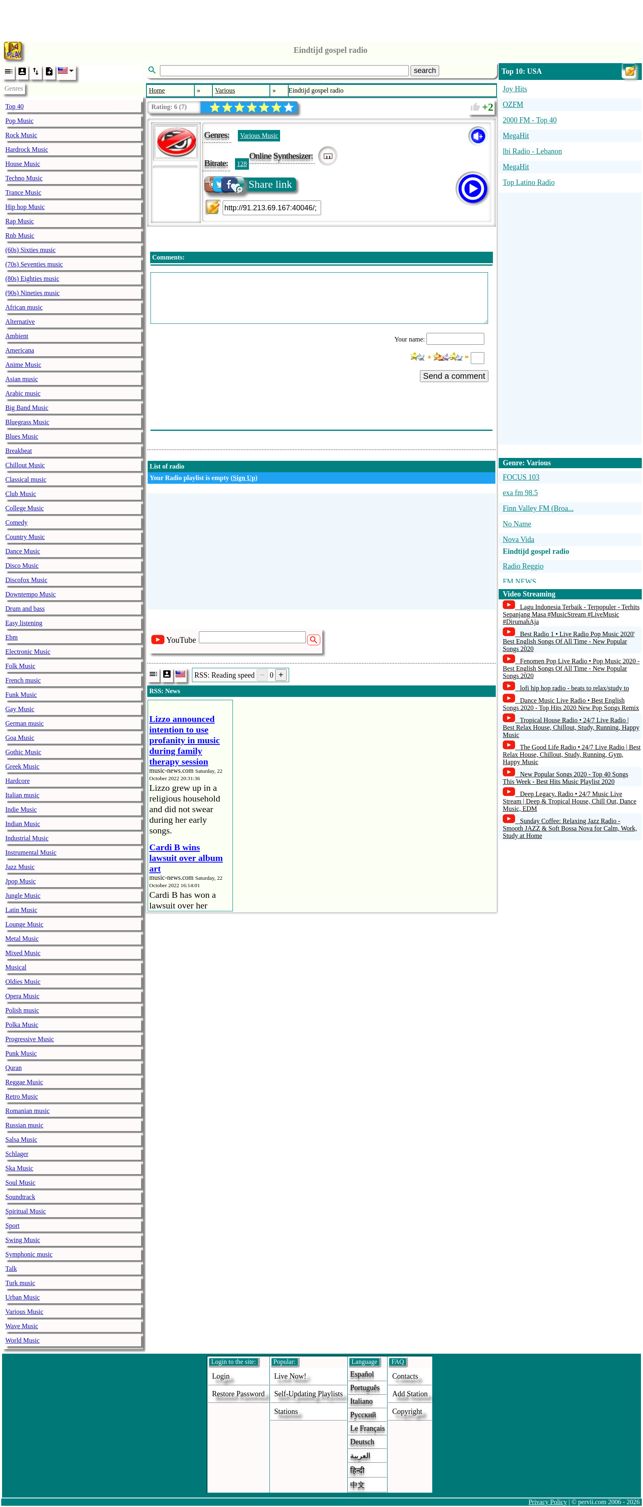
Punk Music (21, 1053)
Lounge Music (24, 924)
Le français (367, 1428)
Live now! (290, 1376)
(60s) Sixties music (30, 249)
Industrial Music (26, 838)
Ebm (11, 637)
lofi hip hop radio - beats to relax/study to (574, 688)
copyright (407, 1411)
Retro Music (21, 1096)
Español (362, 1374)
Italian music (22, 795)
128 (242, 163)
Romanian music (27, 1110)
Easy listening (23, 622)
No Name (517, 524)
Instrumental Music (31, 852)
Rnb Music (19, 235)
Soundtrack (20, 1196)
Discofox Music (26, 579)
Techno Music (24, 178)
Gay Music (19, 709)
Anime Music (23, 364)
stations (286, 1411)
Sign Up (244, 477)
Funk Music (21, 694)
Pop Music (19, 120)
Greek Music (22, 766)
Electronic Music (27, 651)
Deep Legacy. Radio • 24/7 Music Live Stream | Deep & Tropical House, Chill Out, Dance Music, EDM (569, 801)
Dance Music (22, 551)
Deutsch (362, 1442)
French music (23, 680)
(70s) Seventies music (34, 264)
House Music (22, 163)
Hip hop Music (25, 206)
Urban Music (22, 1297)
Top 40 (14, 106)
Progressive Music (29, 1039)
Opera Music (22, 996)
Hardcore (17, 780)
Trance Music (23, 192)
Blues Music (21, 436)
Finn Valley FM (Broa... (538, 508)
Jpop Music (20, 881)
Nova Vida (518, 539)
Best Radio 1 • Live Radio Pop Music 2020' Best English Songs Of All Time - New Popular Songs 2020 (569, 641)
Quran (13, 1067)
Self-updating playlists (308, 1394)
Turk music (20, 1282)
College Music (24, 508)
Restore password (238, 1394)
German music (24, 723)
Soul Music (20, 1182)
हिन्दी (357, 1470)
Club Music (20, 493)
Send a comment (454, 375)
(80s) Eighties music (32, 278)
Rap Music (19, 221)
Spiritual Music (25, 1211)
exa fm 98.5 (520, 493)
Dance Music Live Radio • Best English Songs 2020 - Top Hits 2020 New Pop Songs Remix (571, 704)
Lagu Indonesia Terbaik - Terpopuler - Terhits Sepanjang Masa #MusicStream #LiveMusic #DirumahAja (571, 614)
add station (410, 1394)
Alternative (20, 321)
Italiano (361, 1401)
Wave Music (21, 1326)
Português (365, 1388)
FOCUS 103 (521, 477)
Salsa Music (21, 1139)
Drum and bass (25, 608)
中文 (357, 1485)
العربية (360, 1456)
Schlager (16, 1153)
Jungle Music (23, 895)
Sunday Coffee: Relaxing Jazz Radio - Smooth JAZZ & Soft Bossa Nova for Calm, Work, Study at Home (570, 828)
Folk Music (20, 665)
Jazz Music (20, 866)
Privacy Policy (548, 1501)
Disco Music (22, 565)
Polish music (22, 1010)
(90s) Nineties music (32, 292)
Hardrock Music (26, 149)
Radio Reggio (523, 566)
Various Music (24, 1311)
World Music (22, 1340)
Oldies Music (23, 981)
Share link (248, 184)
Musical (16, 967)
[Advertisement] (321, 18)
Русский (363, 1415)
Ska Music (19, 1168)
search (425, 70)
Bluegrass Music (27, 422)
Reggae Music (24, 1082)
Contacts (405, 1376)
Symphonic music (28, 1254)
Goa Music (19, 737)
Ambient (16, 335)
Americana (19, 350)
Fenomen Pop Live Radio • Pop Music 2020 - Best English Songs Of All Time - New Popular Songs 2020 (571, 668)
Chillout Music (25, 465)
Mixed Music (23, 952)
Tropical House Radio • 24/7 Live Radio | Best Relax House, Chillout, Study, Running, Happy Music (571, 727)
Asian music (21, 379)
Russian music (24, 1125)
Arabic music (23, 393)
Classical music (25, 479)
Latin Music (21, 909)
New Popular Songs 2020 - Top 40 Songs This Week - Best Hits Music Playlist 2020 (565, 778)
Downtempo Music (30, 594)
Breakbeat (18, 450)
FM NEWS (519, 582)
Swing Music (22, 1239)
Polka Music (21, 1024)
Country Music (25, 536)
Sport (12, 1225)
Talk (11, 1268)
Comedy (16, 522)
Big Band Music (26, 407)
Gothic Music (23, 752)
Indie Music (21, 809)
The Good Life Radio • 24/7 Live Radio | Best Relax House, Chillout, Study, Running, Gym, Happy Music (572, 754)
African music (24, 307)
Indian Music (22, 823)
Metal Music (22, 938)
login (221, 1376)
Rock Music (21, 135)
